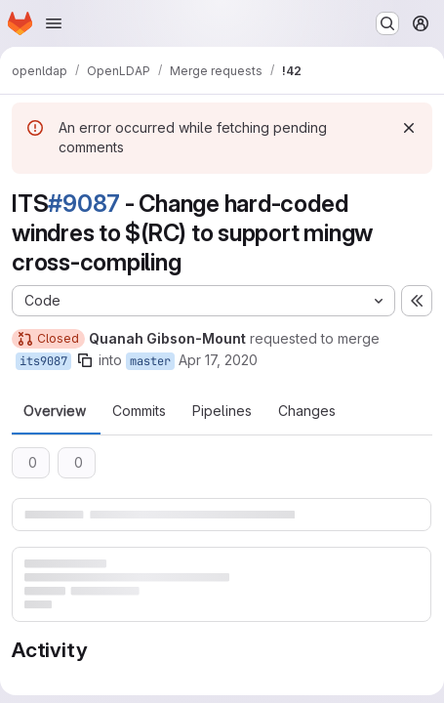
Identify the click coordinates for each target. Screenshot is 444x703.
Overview (54, 411)
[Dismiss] (409, 128)
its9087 (43, 361)
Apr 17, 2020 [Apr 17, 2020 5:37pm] (218, 360)
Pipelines (222, 411)
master (150, 361)
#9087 (84, 203)
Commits (139, 411)
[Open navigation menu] (53, 23)
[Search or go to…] (387, 23)
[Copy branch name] (85, 360)
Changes (307, 411)
